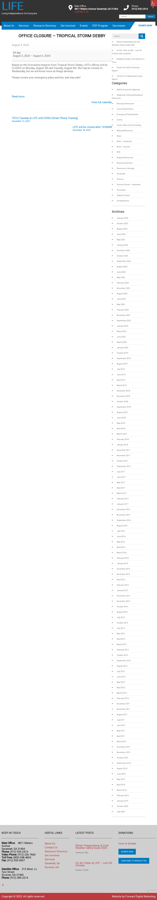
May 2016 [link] (121, 542)
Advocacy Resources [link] (125, 104)
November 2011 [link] (123, 709)
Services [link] (24, 25)
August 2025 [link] (122, 229)
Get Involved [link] (68, 25)
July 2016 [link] (121, 531)
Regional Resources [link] (125, 157)
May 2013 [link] (121, 634)
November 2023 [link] (123, 288)
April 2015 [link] (121, 580)
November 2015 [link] (123, 574)
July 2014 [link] (121, 617)
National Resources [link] (125, 131)
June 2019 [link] (121, 375)
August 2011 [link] (122, 714)
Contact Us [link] (51, 847)
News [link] (119, 136)
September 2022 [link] (124, 321)
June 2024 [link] (121, 272)
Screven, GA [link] (52, 867)
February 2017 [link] (123, 499)
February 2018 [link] (123, 439)
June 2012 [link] (121, 677)
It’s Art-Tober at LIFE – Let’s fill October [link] (93, 864)
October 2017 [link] (122, 461)
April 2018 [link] (121, 428)
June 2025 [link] (121, 234)
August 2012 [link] (122, 666)
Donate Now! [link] (145, 25)
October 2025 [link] (122, 223)
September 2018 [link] (124, 407)
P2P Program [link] (100, 25)
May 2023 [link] (121, 304)
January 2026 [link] (122, 218)
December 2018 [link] (123, 391)
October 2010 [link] (122, 758)
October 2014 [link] (122, 607)
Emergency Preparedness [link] (127, 114)
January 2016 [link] (122, 563)
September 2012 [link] (124, 661)
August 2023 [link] (122, 294)
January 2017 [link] (122, 504)
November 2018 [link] (123, 396)
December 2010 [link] (123, 747)
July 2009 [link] (121, 812)
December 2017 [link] (123, 450)
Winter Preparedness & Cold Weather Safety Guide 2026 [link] (91, 846)
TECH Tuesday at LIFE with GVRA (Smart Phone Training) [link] (45, 119)
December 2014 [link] (123, 596)
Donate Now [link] (127, 852)
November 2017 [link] (123, 455)
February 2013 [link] (123, 650)
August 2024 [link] (122, 267)
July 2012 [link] (121, 671)
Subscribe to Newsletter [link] (134, 861)
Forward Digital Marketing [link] (140, 896)
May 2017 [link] (121, 482)
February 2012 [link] (123, 698)
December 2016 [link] (123, 509)
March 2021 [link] (122, 331)
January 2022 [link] (122, 326)
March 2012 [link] (122, 693)
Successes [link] (119, 25)
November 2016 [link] (123, 515)
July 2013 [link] (121, 628)
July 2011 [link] (121, 720)
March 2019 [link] (122, 385)
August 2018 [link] (122, 412)
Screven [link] (120, 179)
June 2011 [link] (121, 725)
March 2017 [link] (122, 493)
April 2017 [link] (121, 488)
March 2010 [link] (122, 790)
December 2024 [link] (123, 250)
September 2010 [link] (124, 763)
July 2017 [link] (121, 472)
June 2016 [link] (121, 536)
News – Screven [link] (123, 147)
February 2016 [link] (123, 558)
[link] (154, 3)
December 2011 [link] (123, 704)
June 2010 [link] (121, 774)
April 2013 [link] (121, 639)
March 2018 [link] (122, 434)
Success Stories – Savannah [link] (128, 184)
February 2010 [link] (123, 795)
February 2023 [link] (123, 310)
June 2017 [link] (121, 477)
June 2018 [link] (121, 418)
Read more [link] (18, 96)
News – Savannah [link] (124, 141)
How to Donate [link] (127, 843)
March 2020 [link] (122, 342)
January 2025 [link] (122, 245)
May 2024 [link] (121, 277)
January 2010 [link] (122, 801)
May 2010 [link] (121, 779)
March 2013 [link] (122, 644)
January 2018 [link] (122, 445)
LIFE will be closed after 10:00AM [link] (92, 128)
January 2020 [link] (122, 348)
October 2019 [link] (122, 353)
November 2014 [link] (123, 601)
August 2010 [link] (122, 768)
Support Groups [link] (123, 195)
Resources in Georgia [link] (125, 168)
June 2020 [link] (121, 337)
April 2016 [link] (121, 547)
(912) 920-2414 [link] (140, 9)
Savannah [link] (121, 174)
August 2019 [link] (122, 364)
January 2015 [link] (122, 590)
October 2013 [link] (122, 623)
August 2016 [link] (122, 526)
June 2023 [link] (121, 299)
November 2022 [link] (123, 315)
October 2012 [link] (122, 655)
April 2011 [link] (121, 736)
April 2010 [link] (121, 785)
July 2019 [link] (121, 369)
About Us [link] (9, 25)
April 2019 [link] (121, 380)
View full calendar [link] (101, 102)
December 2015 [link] (123, 569)
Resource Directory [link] (44, 25)
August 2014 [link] (122, 612)
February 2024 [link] (123, 283)
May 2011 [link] (121, 731)
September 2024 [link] (124, 261)
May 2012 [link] (121, 682)
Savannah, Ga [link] (52, 863)
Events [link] (84, 25)
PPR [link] (118, 152)
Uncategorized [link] (123, 201)
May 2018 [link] (121, 423)
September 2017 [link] (124, 466)
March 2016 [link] (122, 553)
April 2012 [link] (121, 688)
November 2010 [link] (123, 752)
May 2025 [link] (121, 240)
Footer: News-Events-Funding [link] (129, 125)
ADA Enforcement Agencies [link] (128, 90)
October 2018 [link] (122, 402)
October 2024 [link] (122, 256)
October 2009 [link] (122, 806)
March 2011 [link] (122, 741)
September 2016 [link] (124, 520)
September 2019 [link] (124, 358)
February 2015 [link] (123, 585)
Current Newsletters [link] (125, 109)
